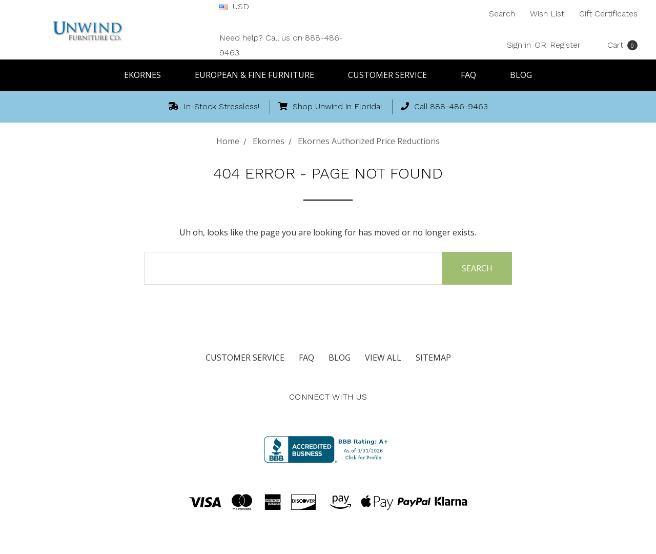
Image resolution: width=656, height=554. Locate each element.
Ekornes (147, 75)
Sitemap (433, 357)
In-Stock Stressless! (213, 106)
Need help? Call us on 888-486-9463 (281, 45)
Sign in (519, 45)
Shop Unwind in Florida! (330, 106)
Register (565, 45)
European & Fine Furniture (259, 75)
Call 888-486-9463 (444, 106)
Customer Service (392, 75)
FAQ (473, 75)
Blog (521, 75)
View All (383, 357)
